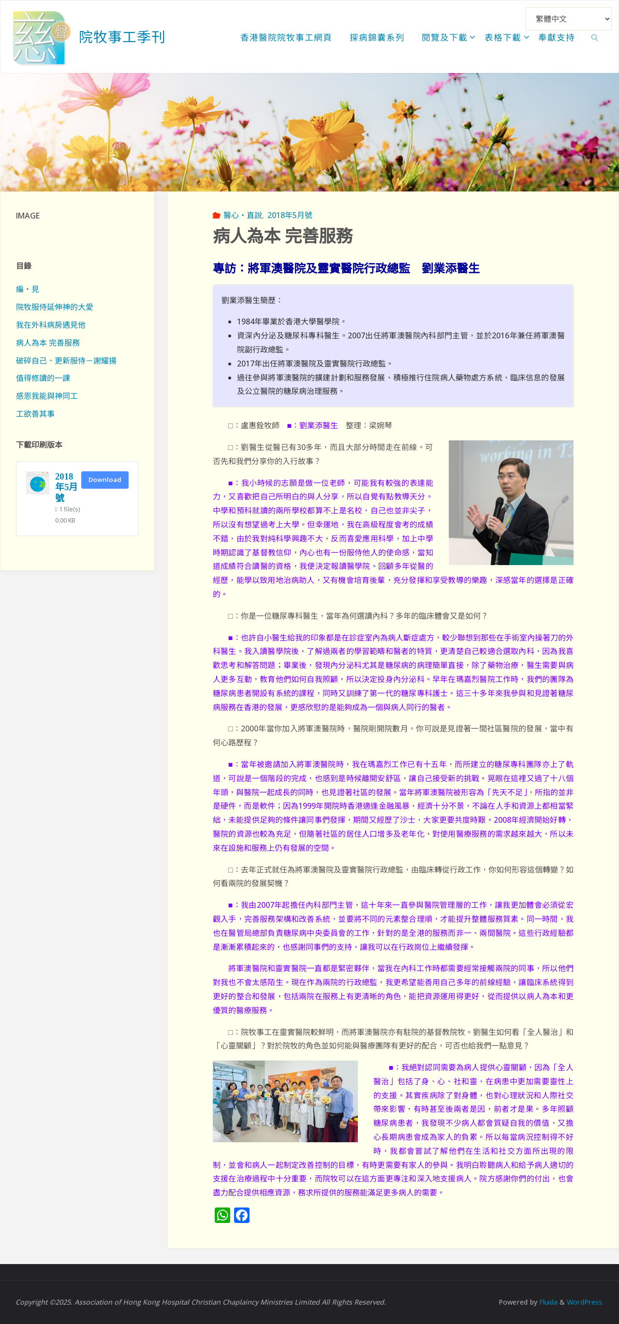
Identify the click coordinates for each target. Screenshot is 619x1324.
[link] (595, 36)
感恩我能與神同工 (47, 396)
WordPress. (585, 1302)
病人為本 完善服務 (48, 342)
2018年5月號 (289, 215)
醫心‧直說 (242, 215)
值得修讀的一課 (43, 378)
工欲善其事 (35, 413)
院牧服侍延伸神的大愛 (54, 307)
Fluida (546, 1302)
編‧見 (27, 289)
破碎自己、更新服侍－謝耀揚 (66, 360)
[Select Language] (569, 18)
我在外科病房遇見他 (51, 325)
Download (104, 479)
